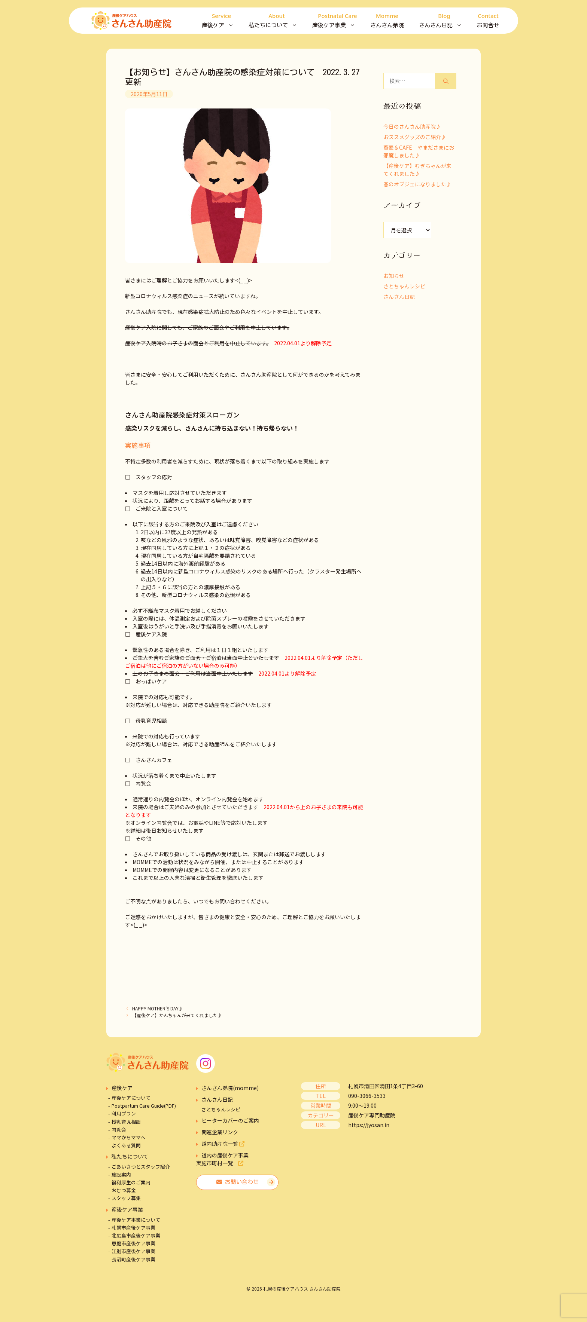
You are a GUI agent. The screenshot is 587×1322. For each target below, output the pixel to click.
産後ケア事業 (337, 20)
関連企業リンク (219, 1132)
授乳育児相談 (126, 1121)
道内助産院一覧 (222, 1143)
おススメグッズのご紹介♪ (414, 137)
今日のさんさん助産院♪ (412, 126)
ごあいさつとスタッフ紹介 (141, 1166)
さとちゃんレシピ (404, 286)
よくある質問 (126, 1145)
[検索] (445, 81)
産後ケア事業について (136, 1219)
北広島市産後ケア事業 (136, 1235)
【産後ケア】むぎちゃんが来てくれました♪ (417, 169)
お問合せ (488, 19)
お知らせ (393, 275)
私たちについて (277, 20)
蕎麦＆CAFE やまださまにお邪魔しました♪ (418, 151)
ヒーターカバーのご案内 (230, 1120)
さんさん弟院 (387, 19)
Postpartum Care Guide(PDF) (144, 1105)
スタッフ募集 (126, 1198)
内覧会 (119, 1129)
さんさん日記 (444, 20)
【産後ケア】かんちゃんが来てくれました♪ (177, 1015)
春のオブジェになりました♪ (417, 184)
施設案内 (121, 1174)
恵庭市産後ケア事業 (133, 1243)
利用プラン (124, 1113)
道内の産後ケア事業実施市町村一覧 (222, 1159)
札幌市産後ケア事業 (133, 1227)
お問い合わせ (237, 1182)
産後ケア (221, 20)
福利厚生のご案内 (131, 1182)
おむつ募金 (124, 1190)
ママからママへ (129, 1137)
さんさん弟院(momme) (230, 1088)
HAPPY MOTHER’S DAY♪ (157, 1008)
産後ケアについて (131, 1097)
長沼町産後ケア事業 (133, 1259)
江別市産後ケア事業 (133, 1251)
